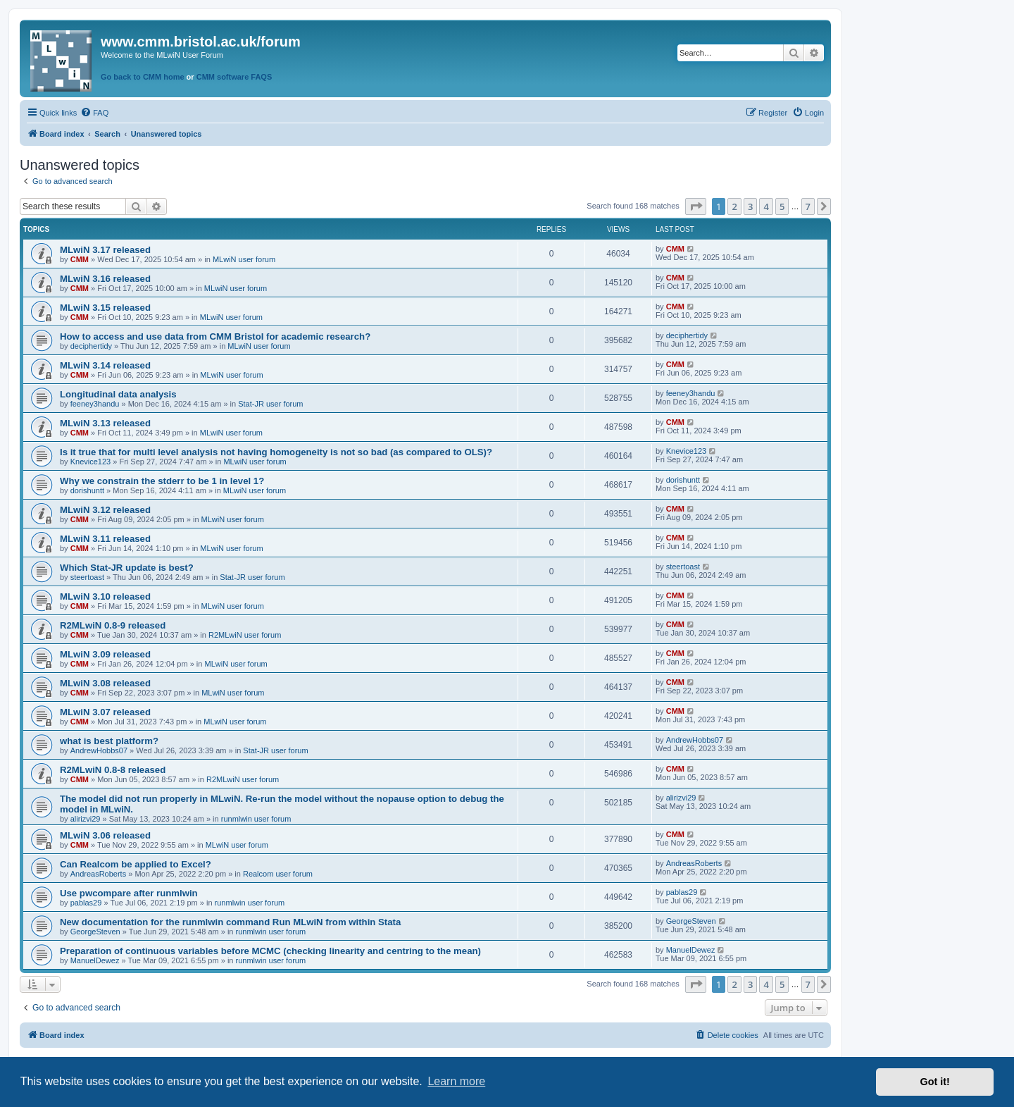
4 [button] (765, 206)
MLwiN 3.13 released (105, 423)
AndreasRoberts (98, 874)
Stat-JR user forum (270, 404)
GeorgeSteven (95, 931)
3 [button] (750, 206)
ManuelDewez (95, 960)
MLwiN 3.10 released (105, 596)
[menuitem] (94, 112)
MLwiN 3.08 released (105, 683)
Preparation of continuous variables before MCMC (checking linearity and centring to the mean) (270, 951)
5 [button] (782, 206)
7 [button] (808, 206)
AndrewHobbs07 (98, 750)
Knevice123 (90, 461)
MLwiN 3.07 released (105, 712)
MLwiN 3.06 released (105, 835)
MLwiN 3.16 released (105, 278)
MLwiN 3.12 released (105, 510)
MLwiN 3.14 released (105, 365)
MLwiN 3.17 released (105, 250)
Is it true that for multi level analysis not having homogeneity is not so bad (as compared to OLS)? (276, 452)
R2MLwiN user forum (244, 635)
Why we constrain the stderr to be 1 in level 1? (162, 481)
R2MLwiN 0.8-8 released (112, 770)
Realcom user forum (278, 874)
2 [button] (734, 206)
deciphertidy (91, 346)
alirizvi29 (85, 819)
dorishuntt (87, 490)
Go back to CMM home (142, 77)
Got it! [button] (935, 1081)
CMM (79, 259)
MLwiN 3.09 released (105, 654)
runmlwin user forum (256, 819)
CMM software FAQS (234, 77)
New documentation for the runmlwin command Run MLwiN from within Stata (230, 922)
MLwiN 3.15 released (105, 307)
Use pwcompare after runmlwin (129, 893)
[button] (695, 206)
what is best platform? (109, 741)
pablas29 (86, 902)
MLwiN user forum (244, 259)
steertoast (87, 577)
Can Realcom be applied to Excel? (135, 864)
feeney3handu (95, 404)
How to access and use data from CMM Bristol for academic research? (215, 336)
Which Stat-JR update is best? (127, 567)
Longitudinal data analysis (118, 394)
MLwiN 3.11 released (105, 538)
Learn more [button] (456, 1081)
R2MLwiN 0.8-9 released (112, 625)
